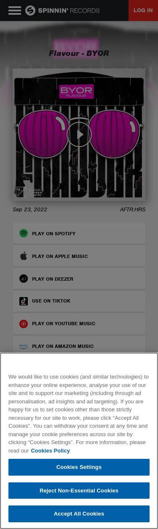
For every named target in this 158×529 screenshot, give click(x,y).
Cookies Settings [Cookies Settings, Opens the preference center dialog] (79, 467)
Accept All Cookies (79, 514)
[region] (79, 441)
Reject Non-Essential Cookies (79, 490)
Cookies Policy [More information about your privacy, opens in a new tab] (50, 450)
